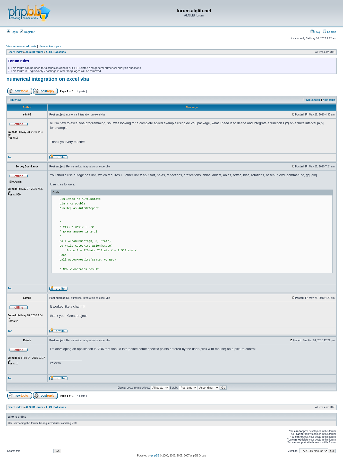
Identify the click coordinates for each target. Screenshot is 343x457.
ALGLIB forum (34, 52)
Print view (15, 99)
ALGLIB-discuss (56, 52)
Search (329, 31)
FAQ (315, 31)
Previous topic (312, 99)
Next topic (329, 99)
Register (27, 31)
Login (12, 31)
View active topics (50, 46)
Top (10, 157)
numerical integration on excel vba (47, 79)
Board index (15, 52)
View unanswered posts (21, 46)
